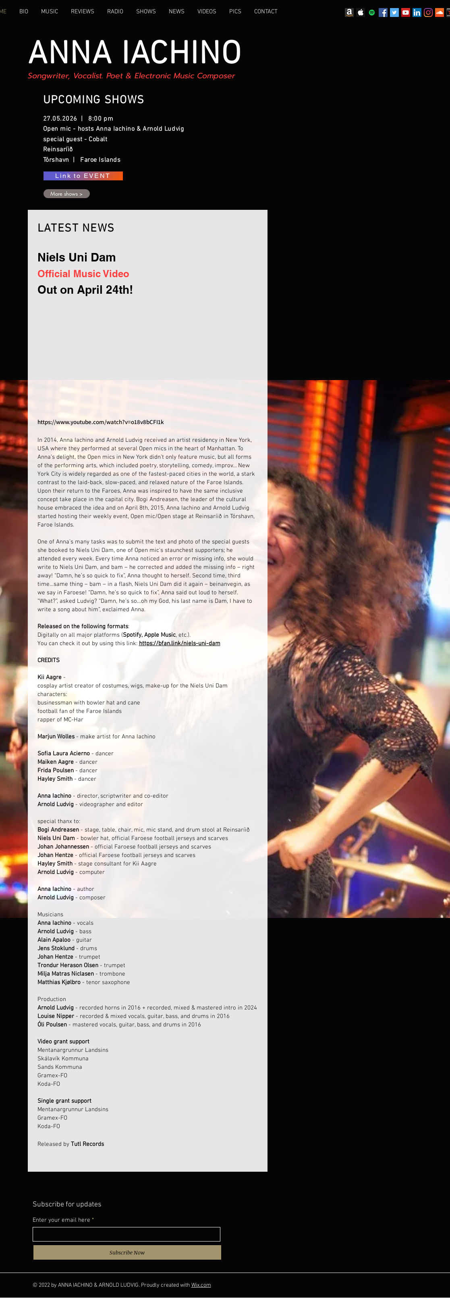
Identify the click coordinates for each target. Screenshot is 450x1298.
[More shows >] (67, 193)
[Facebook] (383, 12)
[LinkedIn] (417, 12)
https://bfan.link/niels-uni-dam (179, 643)
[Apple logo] (360, 12)
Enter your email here (61, 1220)
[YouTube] (405, 12)
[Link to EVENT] (83, 175)
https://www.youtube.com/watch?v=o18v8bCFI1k (101, 422)
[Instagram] (428, 12)
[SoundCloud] (439, 12)
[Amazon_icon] (349, 12)
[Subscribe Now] (127, 1252)
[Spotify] (371, 12)
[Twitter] (394, 12)
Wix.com (201, 1285)
